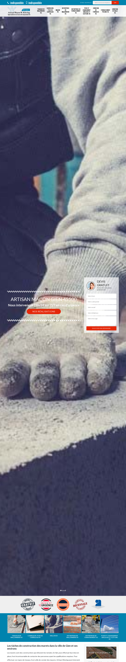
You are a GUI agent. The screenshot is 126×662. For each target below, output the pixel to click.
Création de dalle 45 (115, 11)
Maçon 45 (58, 11)
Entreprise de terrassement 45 (76, 11)
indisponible (15, 2)
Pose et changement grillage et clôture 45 (87, 11)
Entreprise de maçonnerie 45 (65, 11)
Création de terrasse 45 (96, 11)
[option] (63, 331)
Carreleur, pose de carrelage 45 (50, 11)
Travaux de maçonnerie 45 (41, 11)
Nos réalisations (43, 311)
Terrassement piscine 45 (105, 11)
